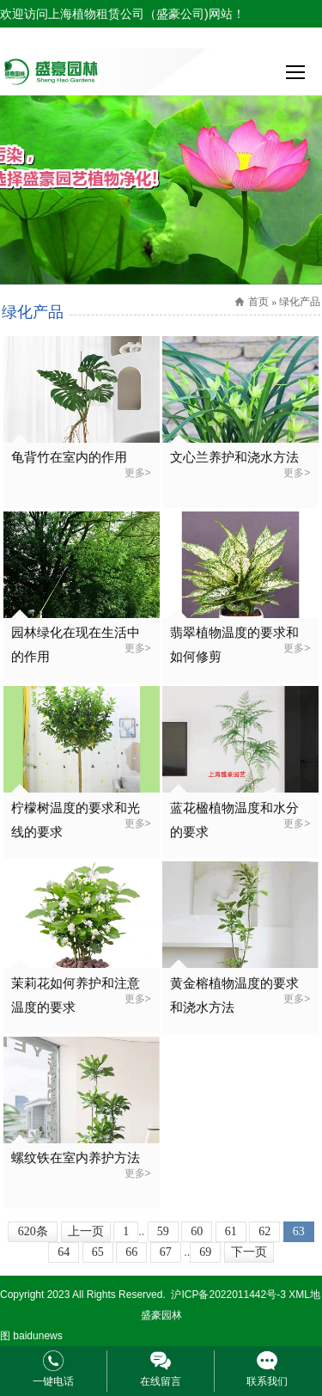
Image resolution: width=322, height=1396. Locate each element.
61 (231, 1231)
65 (98, 1252)
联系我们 (267, 1381)
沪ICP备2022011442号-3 (228, 1295)
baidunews (37, 1336)
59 (163, 1231)
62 (264, 1231)
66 (131, 1252)
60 (197, 1231)
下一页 (249, 1252)
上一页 (86, 1231)
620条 (33, 1231)
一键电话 (53, 1381)
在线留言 (160, 1381)
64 (64, 1252)
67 (166, 1252)
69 (205, 1252)
